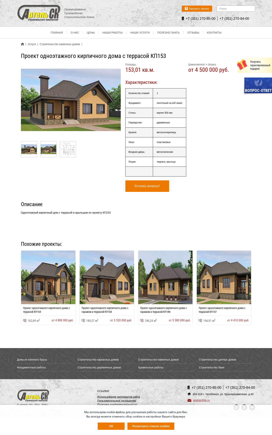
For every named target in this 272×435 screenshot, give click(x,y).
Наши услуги (140, 32)
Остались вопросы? (147, 186)
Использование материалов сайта (118, 396)
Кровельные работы (151, 367)
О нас (75, 32)
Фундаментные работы (31, 367)
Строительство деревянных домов (99, 367)
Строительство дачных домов (217, 359)
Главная (56, 32)
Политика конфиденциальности (117, 404)
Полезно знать (168, 32)
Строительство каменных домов (158, 359)
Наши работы (113, 32)
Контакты (214, 32)
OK (111, 426)
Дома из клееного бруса (32, 359)
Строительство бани (211, 367)
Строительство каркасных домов (98, 359)
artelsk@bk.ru (199, 400)
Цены (91, 32)
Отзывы (193, 32)
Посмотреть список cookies (150, 426)
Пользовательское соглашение (116, 400)
